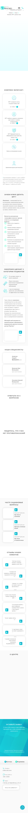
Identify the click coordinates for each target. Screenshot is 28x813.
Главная (11, 12)
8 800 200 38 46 (7, 770)
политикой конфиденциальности (17, 752)
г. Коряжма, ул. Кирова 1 (16, 10)
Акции (16, 12)
